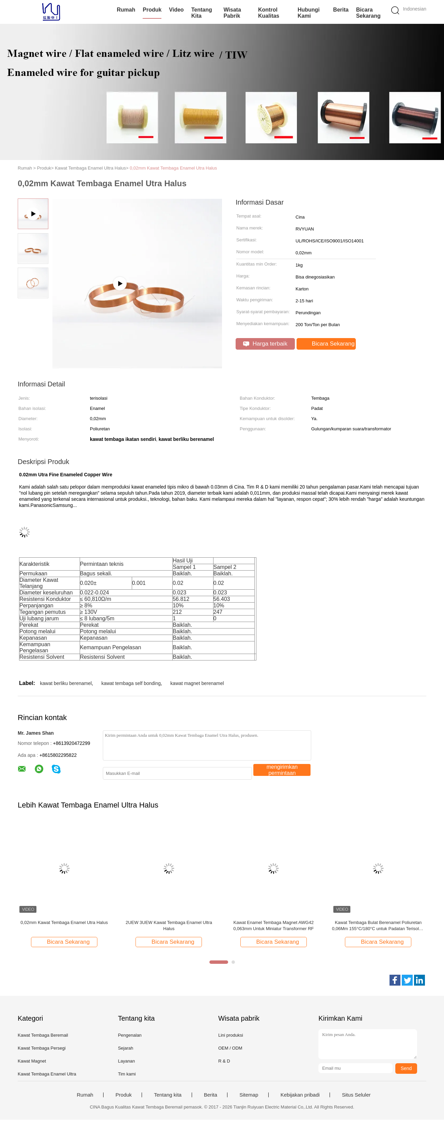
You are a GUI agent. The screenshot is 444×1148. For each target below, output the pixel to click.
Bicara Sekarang (368, 13)
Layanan (126, 1061)
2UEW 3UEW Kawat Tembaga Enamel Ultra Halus (169, 925)
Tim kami (127, 1074)
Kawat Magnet (32, 1061)
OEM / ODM (230, 1048)
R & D (224, 1061)
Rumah (126, 10)
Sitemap (248, 1095)
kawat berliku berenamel (66, 683)
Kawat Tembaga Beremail (43, 1035)
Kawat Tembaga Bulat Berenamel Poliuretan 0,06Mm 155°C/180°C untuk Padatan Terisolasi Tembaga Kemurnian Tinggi (378, 926)
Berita (340, 10)
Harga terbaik (265, 343)
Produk (152, 10)
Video (176, 10)
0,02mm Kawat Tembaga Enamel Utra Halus (173, 168)
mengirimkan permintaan (282, 770)
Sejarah (125, 1048)
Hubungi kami (309, 13)
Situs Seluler (356, 1095)
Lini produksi (230, 1035)
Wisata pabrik (232, 13)
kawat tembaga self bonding (131, 683)
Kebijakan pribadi (300, 1095)
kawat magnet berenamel (197, 683)
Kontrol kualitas (268, 13)
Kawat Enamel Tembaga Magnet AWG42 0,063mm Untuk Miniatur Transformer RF (273, 925)
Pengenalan (129, 1035)
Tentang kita (201, 13)
